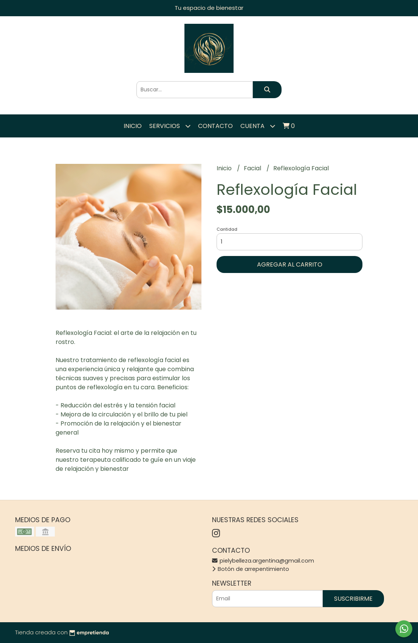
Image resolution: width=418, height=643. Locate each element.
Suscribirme (353, 598)
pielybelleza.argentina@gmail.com (263, 560)
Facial (253, 168)
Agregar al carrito (289, 264)
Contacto (215, 126)
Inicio (133, 126)
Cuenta (257, 125)
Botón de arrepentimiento (250, 569)
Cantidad (227, 229)
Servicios (169, 125)
